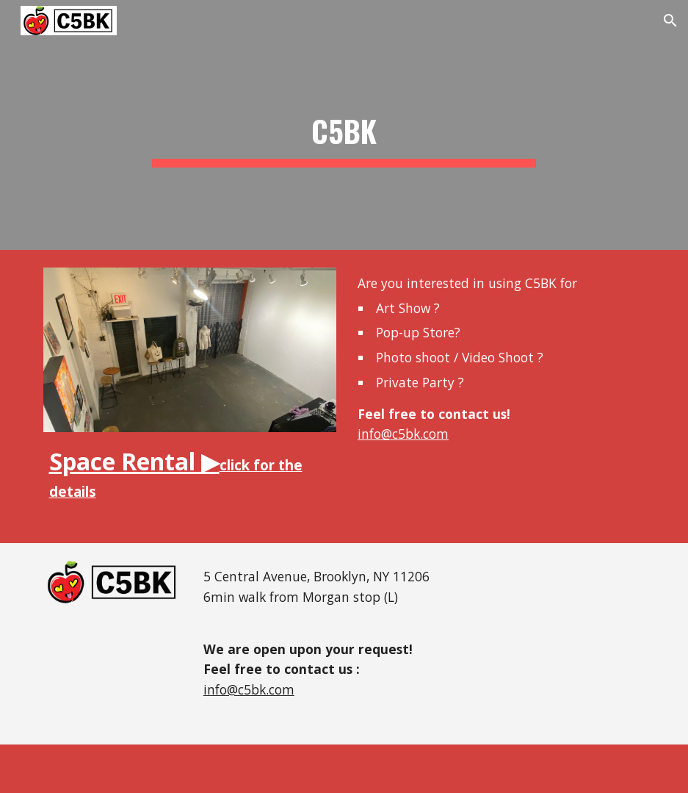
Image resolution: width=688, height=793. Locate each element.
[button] (670, 20)
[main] (344, 124)
